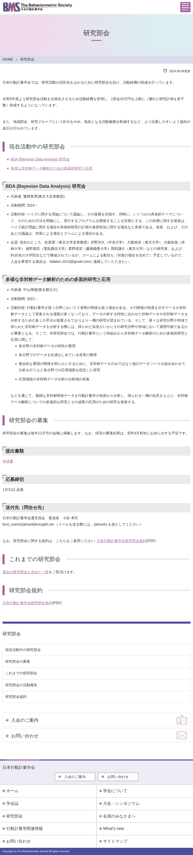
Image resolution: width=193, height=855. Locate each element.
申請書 (8, 461)
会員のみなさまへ (119, 816)
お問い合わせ (24, 735)
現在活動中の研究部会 (23, 650)
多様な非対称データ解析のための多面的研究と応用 (51, 168)
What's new (113, 828)
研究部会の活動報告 (21, 685)
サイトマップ (115, 841)
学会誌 (12, 803)
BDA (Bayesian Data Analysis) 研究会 (40, 159)
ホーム (12, 791)
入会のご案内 (24, 720)
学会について (115, 791)
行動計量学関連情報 (24, 828)
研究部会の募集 (17, 661)
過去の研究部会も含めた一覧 (26, 572)
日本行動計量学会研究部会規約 (121, 541)
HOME (8, 59)
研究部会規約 (16, 697)
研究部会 (12, 633)
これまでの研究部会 (21, 673)
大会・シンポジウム (121, 803)
